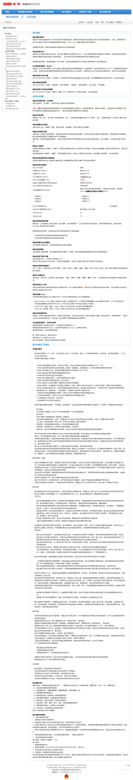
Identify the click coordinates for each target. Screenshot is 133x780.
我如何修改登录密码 (13, 46)
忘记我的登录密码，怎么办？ (16, 41)
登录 (82, 22)
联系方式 (73, 765)
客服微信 (119, 22)
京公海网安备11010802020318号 (70, 772)
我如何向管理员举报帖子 (14, 84)
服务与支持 (58, 765)
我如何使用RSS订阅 (12, 89)
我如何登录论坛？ (12, 39)
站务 (48, 353)
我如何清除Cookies (12, 91)
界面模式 (8, 22)
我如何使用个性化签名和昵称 (16, 49)
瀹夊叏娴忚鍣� (105, 12)
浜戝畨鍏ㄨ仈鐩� (85, 12)
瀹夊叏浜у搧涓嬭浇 (47, 12)
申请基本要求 (10, 104)
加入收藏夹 (110, 22)
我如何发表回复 (11, 56)
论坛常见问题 (9, 51)
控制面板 (37, 78)
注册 (90, 22)
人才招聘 (66, 765)
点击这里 (73, 42)
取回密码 (109, 68)
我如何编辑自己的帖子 (13, 59)
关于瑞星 (49, 765)
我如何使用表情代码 (13, 94)
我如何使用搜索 (11, 79)
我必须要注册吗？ (12, 36)
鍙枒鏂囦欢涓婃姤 (12, 17)
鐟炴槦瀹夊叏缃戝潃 (25, 12)
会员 (97, 22)
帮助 (102, 22)
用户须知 (8, 34)
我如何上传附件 (11, 64)
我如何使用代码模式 (13, 71)
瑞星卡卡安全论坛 (9, 28)
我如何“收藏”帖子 (12, 86)
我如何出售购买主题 (13, 61)
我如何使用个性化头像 (13, 44)
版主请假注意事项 (12, 109)
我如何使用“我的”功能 (13, 81)
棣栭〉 (8, 12)
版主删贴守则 (10, 106)
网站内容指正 (82, 765)
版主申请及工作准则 (12, 101)
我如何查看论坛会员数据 (14, 76)
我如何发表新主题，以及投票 (16, 54)
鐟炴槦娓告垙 (31, 17)
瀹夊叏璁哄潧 (66, 12)
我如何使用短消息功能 (13, 74)
